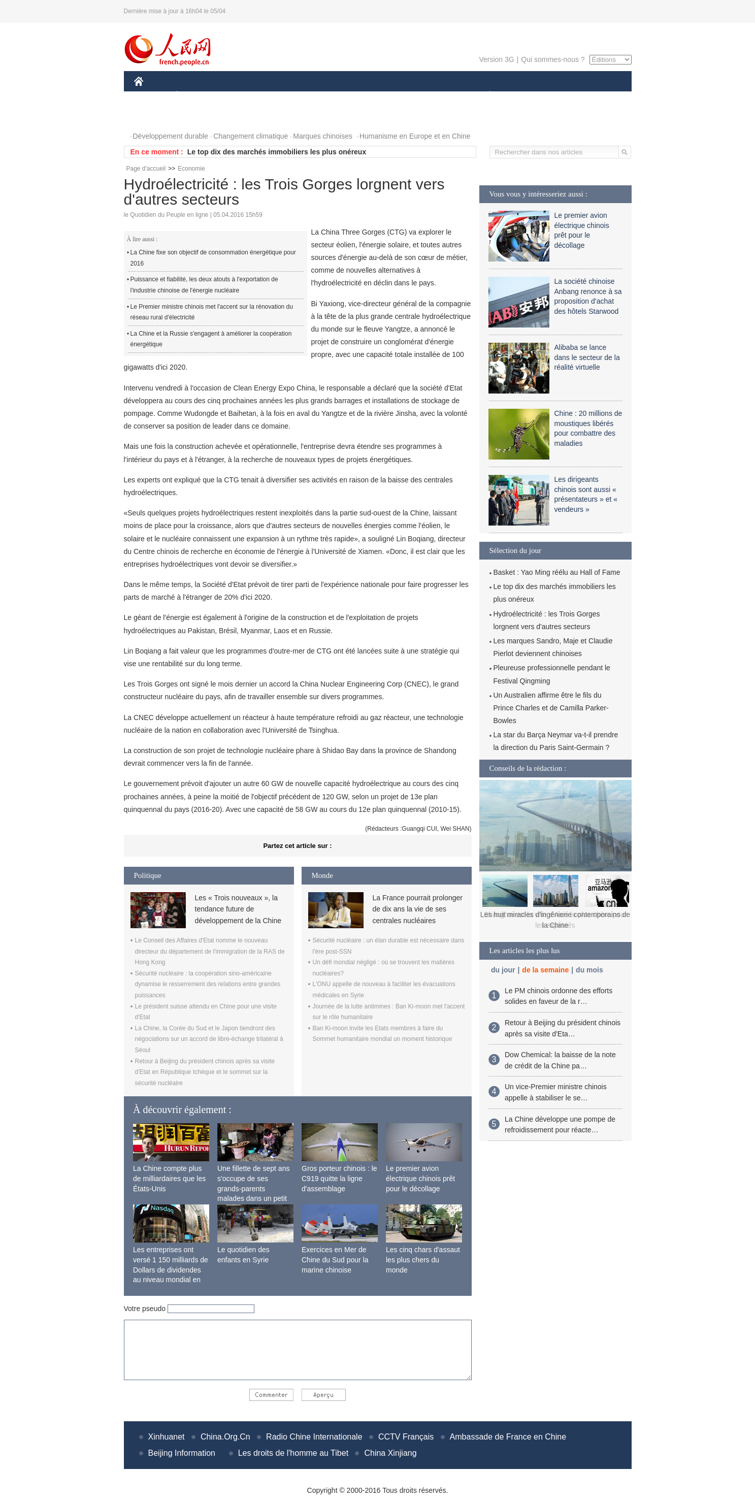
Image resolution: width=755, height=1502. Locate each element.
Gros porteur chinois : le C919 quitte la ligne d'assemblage (339, 1178)
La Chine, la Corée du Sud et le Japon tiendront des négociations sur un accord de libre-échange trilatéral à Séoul (209, 1039)
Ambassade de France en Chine (508, 1436)
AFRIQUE (284, 95)
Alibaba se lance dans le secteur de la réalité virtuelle (587, 357)
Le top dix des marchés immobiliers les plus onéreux (276, 152)
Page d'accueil (146, 168)
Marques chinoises (322, 136)
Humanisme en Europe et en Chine (415, 136)
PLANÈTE (485, 95)
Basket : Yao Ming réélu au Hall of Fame (557, 572)
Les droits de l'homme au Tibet (293, 1453)
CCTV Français (406, 1436)
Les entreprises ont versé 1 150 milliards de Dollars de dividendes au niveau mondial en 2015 (170, 1269)
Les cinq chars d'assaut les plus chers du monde (423, 1260)
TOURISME (568, 95)
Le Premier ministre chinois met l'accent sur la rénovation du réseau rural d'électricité (211, 312)
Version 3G (496, 59)
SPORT (525, 95)
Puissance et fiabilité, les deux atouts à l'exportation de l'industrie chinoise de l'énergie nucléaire (204, 285)
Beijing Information (182, 1453)
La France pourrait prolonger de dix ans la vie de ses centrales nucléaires (418, 909)
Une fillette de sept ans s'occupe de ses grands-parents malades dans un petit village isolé (253, 1188)
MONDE (242, 95)
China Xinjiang (390, 1453)
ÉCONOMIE (195, 95)
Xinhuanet (166, 1436)
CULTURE (374, 95)
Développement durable (171, 136)
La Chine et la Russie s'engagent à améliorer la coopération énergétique (211, 339)
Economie (191, 168)
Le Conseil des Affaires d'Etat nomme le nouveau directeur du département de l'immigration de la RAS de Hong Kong (210, 951)
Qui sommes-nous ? (552, 59)
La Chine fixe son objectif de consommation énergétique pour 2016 (213, 258)
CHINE (151, 95)
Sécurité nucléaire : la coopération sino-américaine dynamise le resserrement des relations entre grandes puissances (208, 984)
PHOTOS (155, 116)
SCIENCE (329, 95)
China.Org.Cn (225, 1436)
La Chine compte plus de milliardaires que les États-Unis (169, 1178)
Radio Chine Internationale (314, 1436)
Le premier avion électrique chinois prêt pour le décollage (420, 1178)
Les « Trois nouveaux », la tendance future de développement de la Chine (238, 909)
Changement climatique (250, 136)
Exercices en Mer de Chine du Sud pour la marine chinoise (335, 1260)
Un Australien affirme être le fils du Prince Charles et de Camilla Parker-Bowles (551, 708)
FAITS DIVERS (429, 95)
